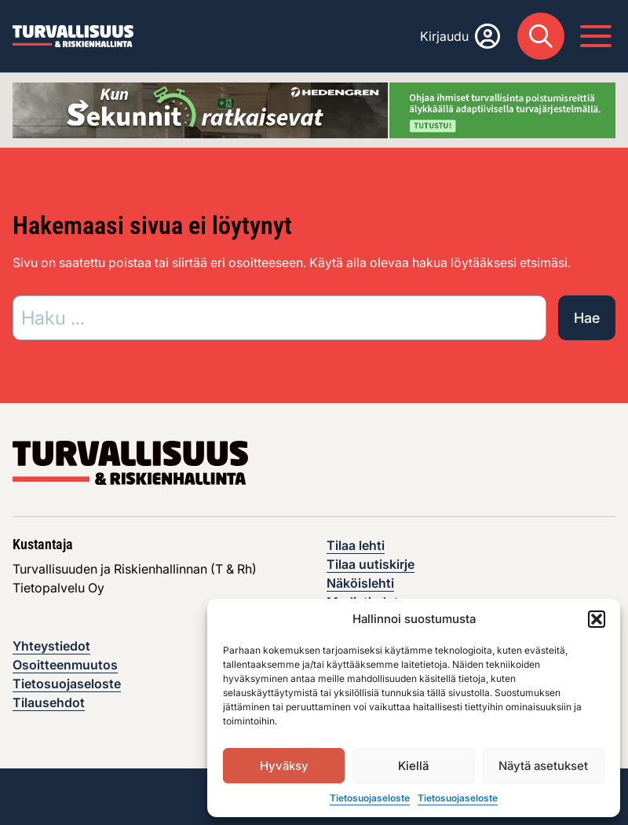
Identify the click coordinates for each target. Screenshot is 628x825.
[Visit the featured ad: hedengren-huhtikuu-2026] (314, 109)
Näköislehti (360, 583)
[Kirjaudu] (460, 36)
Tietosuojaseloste (370, 798)
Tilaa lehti (356, 545)
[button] (596, 619)
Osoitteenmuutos (65, 665)
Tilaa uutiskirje (370, 564)
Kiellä (413, 765)
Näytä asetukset (543, 765)
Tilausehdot (49, 702)
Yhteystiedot (51, 646)
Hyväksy (284, 765)
